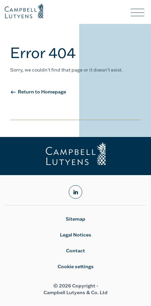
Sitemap (75, 219)
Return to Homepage (42, 92)
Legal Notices (75, 235)
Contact (75, 251)
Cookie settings (76, 266)
